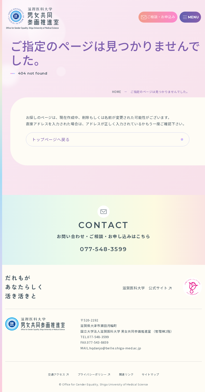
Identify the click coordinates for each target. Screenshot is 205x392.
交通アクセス (56, 374)
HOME (116, 92)
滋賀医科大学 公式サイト (145, 287)
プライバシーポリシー (92, 374)
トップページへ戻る (50, 139)
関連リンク (126, 374)
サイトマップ (150, 374)
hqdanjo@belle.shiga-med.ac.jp (115, 348)
